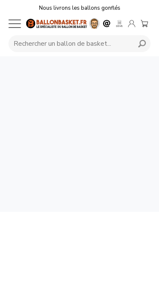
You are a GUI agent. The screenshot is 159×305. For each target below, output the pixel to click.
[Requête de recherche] (69, 43)
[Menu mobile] (14, 23)
